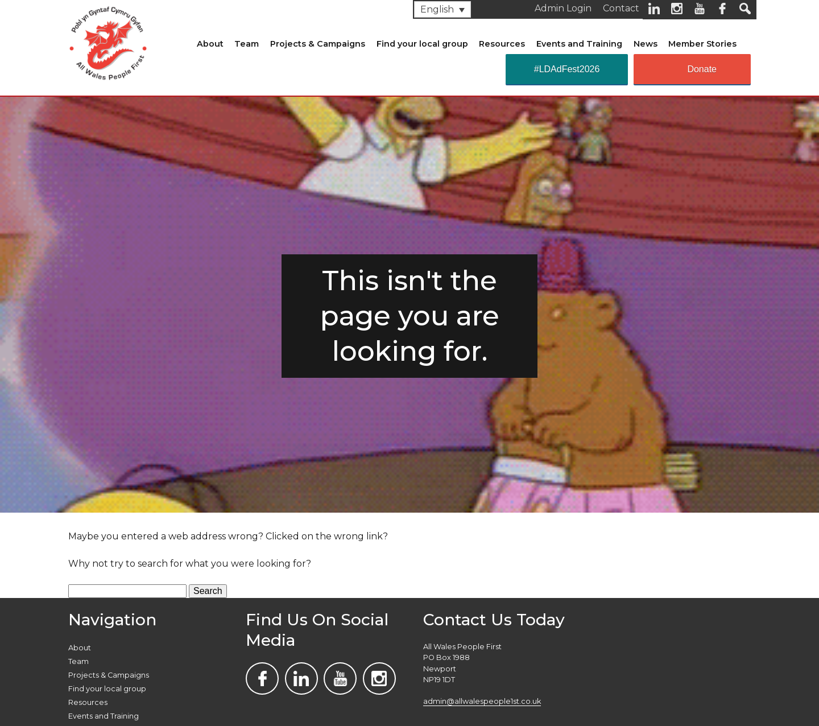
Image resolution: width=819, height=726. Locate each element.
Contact (621, 8)
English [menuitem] (437, 9)
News (645, 44)
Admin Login (563, 8)
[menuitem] (442, 9)
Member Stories (702, 44)
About (210, 44)
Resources (502, 44)
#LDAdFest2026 (567, 69)
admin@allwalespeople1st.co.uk (482, 701)
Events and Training (579, 44)
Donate (702, 69)
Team (246, 44)
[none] (442, 9)
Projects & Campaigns (317, 44)
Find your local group (422, 44)
